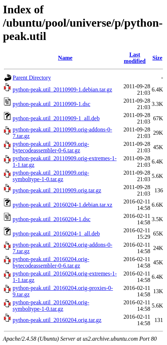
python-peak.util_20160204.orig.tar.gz (57, 320)
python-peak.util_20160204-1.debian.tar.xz (62, 205)
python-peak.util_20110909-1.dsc (51, 104)
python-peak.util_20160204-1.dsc (52, 219)
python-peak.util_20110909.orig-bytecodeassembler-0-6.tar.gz (51, 147)
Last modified (134, 57)
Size (157, 58)
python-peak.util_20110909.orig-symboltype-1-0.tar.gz (51, 176)
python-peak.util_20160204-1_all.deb (56, 233)
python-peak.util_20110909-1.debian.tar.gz (62, 89)
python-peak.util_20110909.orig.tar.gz (57, 190)
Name (65, 58)
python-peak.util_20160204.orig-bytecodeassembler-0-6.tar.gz (51, 262)
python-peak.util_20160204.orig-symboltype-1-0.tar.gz (51, 305)
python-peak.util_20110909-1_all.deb (56, 118)
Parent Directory (32, 78)
